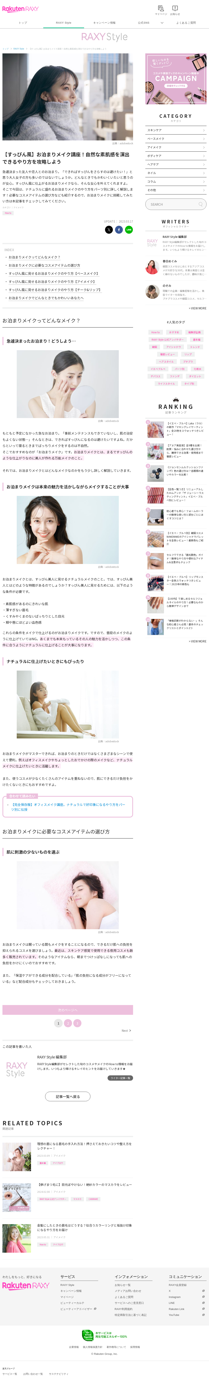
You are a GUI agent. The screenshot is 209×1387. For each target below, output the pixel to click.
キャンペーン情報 (104, 22)
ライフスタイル (166, 383)
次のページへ (68, 1009)
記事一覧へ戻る (68, 1096)
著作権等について (116, 1347)
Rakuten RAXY (20, 9)
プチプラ (188, 361)
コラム (151, 181)
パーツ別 (180, 369)
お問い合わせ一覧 (33, 1374)
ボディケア (154, 156)
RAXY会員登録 (178, 1285)
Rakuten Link (176, 1309)
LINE (172, 1302)
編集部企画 (194, 332)
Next (126, 1030)
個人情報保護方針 (92, 1347)
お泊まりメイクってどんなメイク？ (35, 257)
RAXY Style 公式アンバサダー (53, 1199)
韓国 (154, 347)
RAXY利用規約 (123, 1309)
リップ (188, 354)
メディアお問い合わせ (128, 1290)
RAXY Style (63, 22)
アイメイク (18, 207)
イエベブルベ (158, 369)
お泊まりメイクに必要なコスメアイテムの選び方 (44, 265)
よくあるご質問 (186, 22)
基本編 (43, 1162)
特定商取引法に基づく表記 (131, 1314)
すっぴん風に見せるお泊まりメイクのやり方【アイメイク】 (52, 281)
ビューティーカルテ (72, 1302)
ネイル (151, 173)
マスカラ (77, 1199)
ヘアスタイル (166, 361)
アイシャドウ (173, 347)
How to (8, 212)
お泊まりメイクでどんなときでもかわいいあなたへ (46, 297)
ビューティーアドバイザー (76, 1309)
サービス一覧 (9, 1374)
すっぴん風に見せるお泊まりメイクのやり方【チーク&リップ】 (55, 289)
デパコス (155, 376)
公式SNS (144, 22)
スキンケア (154, 130)
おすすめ (174, 332)
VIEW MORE (198, 308)
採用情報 (135, 1347)
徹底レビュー (167, 354)
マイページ (67, 1297)
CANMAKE (93, 1199)
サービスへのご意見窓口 (129, 1302)
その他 (151, 190)
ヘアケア (153, 164)
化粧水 (197, 369)
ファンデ (175, 376)
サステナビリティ (59, 1374)
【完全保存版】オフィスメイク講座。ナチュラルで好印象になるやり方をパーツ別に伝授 (68, 807)
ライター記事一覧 (120, 1078)
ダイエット (195, 376)
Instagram (175, 1297)
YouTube (174, 1314)
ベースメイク (155, 139)
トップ (23, 22)
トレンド (195, 347)
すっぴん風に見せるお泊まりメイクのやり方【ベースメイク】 (54, 273)
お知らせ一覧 (123, 1285)
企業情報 (74, 1347)
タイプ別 (189, 383)
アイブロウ (58, 1162)
